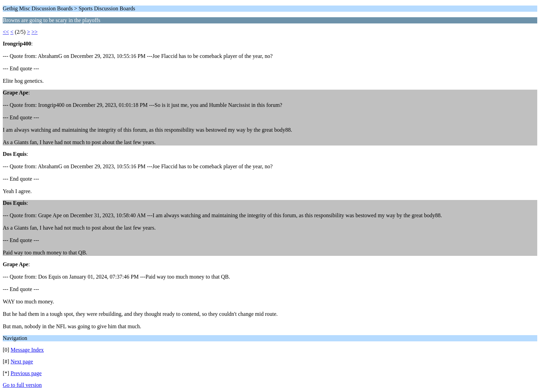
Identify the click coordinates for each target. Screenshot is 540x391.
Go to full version (22, 385)
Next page (22, 361)
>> (34, 32)
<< (6, 32)
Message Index (27, 350)
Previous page (26, 373)
